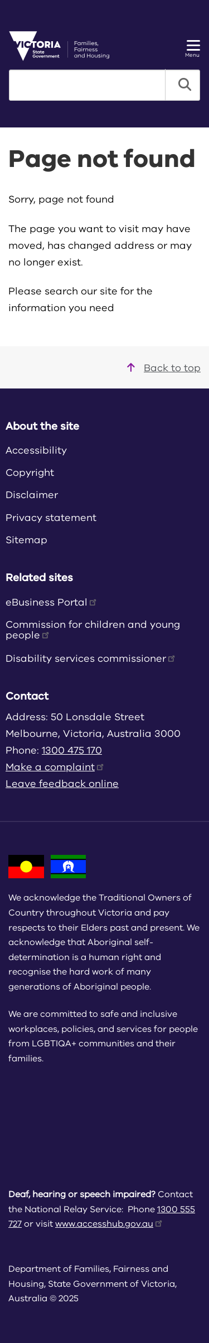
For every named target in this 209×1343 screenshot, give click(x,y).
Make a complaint (55, 767)
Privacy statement (51, 517)
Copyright (30, 472)
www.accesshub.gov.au (109, 1224)
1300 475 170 (72, 750)
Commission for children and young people (93, 630)
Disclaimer (32, 494)
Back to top (164, 368)
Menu (192, 49)
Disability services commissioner (91, 658)
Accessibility (36, 450)
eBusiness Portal (52, 602)
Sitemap (26, 540)
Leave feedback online (62, 783)
